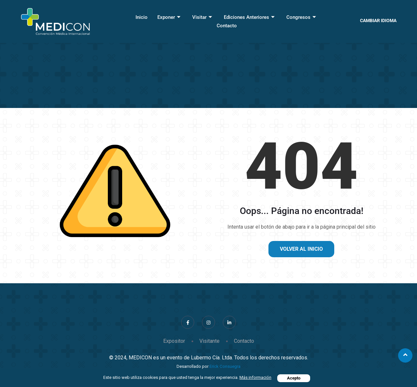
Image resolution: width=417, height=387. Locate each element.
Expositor (174, 341)
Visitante (209, 341)
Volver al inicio (301, 249)
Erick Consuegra (224, 366)
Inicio (142, 17)
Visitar (202, 17)
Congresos (301, 17)
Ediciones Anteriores (249, 17)
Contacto (227, 26)
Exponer (168, 17)
